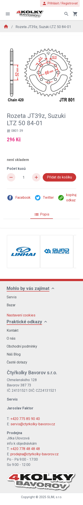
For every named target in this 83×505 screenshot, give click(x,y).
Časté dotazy (17, 362)
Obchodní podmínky (22, 346)
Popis (41, 214)
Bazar (11, 305)
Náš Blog (14, 354)
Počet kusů (16, 168)
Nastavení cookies (21, 315)
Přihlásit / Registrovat (60, 3)
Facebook (19, 198)
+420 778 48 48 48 (25, 449)
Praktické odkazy (24, 321)
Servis (12, 297)
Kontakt (12, 330)
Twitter (44, 198)
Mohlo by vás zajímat (28, 288)
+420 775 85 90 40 (25, 419)
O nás (11, 338)
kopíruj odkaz (67, 197)
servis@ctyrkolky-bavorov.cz (32, 424)
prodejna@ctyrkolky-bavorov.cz (34, 454)
